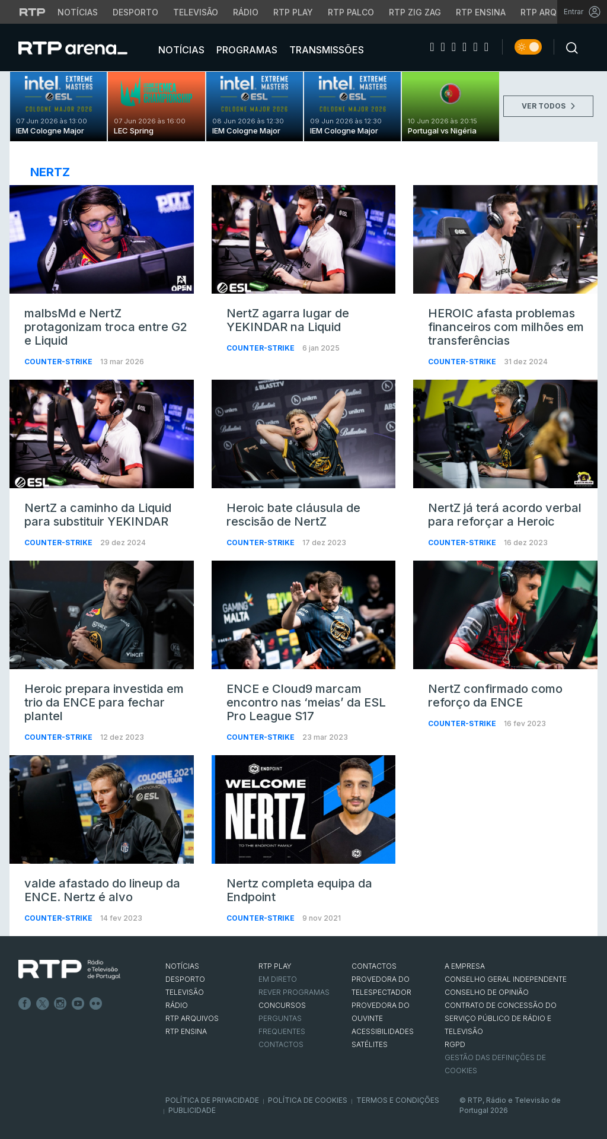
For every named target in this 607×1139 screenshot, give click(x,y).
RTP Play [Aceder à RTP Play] (293, 12)
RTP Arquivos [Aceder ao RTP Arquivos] (551, 12)
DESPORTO (185, 979)
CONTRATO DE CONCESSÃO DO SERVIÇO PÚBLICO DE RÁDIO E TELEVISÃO (501, 1018)
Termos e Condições (397, 1100)
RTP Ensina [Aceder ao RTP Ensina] (481, 12)
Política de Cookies (307, 1100)
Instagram (60, 1003)
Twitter (42, 1003)
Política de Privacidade (212, 1100)
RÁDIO (176, 1005)
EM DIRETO (277, 979)
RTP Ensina (186, 1031)
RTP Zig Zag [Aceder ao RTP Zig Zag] (415, 12)
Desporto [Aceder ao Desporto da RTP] (135, 12)
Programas (245, 50)
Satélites (370, 1044)
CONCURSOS (282, 1005)
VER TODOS (548, 105)
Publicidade (192, 1110)
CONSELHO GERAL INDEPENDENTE (506, 979)
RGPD (455, 1044)
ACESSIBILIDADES (383, 1031)
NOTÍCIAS (182, 966)
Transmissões (325, 50)
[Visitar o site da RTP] (33, 12)
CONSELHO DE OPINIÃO (487, 992)
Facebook (24, 1003)
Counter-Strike (59, 361)
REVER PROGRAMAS (294, 992)
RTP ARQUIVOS (192, 1018)
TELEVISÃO (184, 992)
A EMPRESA (465, 966)
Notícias (180, 50)
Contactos (281, 1044)
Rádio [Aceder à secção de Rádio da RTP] (245, 12)
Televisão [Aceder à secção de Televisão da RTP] (195, 12)
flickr (96, 1003)
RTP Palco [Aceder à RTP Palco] (351, 12)
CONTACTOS (374, 966)
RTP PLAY (275, 966)
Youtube (78, 1003)
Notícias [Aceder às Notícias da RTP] (77, 12)
